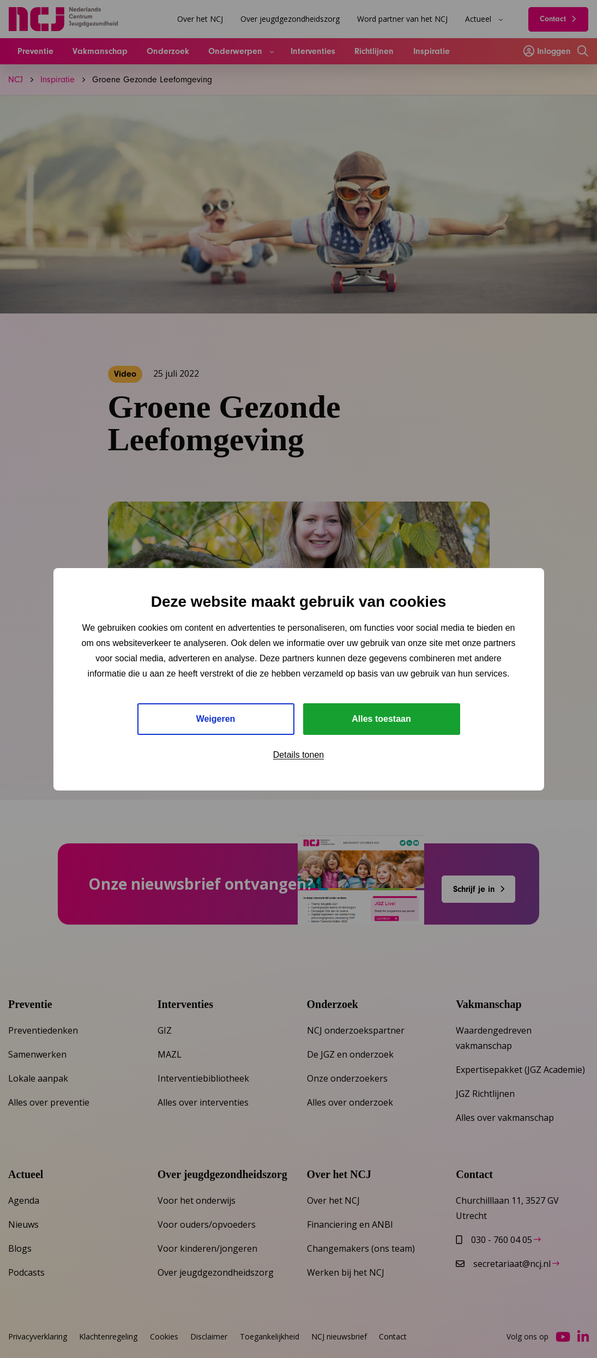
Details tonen (298, 754)
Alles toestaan (381, 718)
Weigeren (216, 718)
